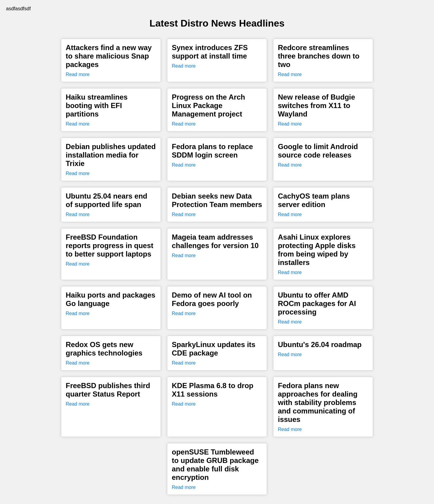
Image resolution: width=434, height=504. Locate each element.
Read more (78, 74)
